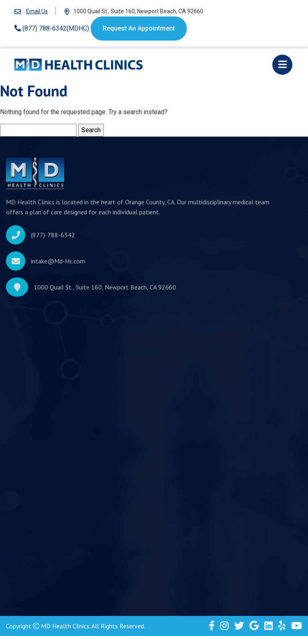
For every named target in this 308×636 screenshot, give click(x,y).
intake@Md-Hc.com (58, 263)
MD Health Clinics (65, 626)
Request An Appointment (139, 28)
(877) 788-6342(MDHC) (51, 28)
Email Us (37, 11)
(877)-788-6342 (53, 237)
